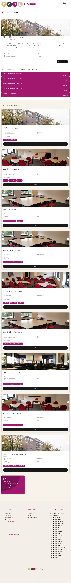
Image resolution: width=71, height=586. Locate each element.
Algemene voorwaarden (35, 574)
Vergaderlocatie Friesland (56, 537)
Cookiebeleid (35, 580)
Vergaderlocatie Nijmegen (56, 549)
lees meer (65, 48)
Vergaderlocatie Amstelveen (56, 523)
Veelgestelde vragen (32, 517)
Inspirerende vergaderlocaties (57, 513)
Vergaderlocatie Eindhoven (56, 535)
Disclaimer (35, 578)
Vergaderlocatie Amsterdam (56, 525)
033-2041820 (7, 488)
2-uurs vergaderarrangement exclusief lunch (35, 74)
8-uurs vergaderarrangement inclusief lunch (35, 90)
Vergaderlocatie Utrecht (55, 553)
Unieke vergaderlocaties (55, 515)
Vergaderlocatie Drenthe (55, 533)
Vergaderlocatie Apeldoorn (56, 527)
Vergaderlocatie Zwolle (55, 555)
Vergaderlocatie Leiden (55, 545)
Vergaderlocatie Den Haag (56, 531)
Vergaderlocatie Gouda (55, 539)
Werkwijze (30, 515)
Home (7, 12)
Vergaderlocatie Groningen (56, 541)
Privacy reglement (36, 576)
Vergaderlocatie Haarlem (55, 543)
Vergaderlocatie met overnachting (58, 547)
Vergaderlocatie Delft (55, 529)
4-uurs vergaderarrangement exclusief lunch (35, 79)
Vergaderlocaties (54, 557)
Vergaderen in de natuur (55, 517)
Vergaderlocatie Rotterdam (56, 551)
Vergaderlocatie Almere (55, 519)
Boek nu (35, 144)
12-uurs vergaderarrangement (35, 95)
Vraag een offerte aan (62, 61)
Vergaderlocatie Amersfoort (56, 521)
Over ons (30, 513)
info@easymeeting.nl (9, 521)
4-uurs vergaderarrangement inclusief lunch (35, 84)
